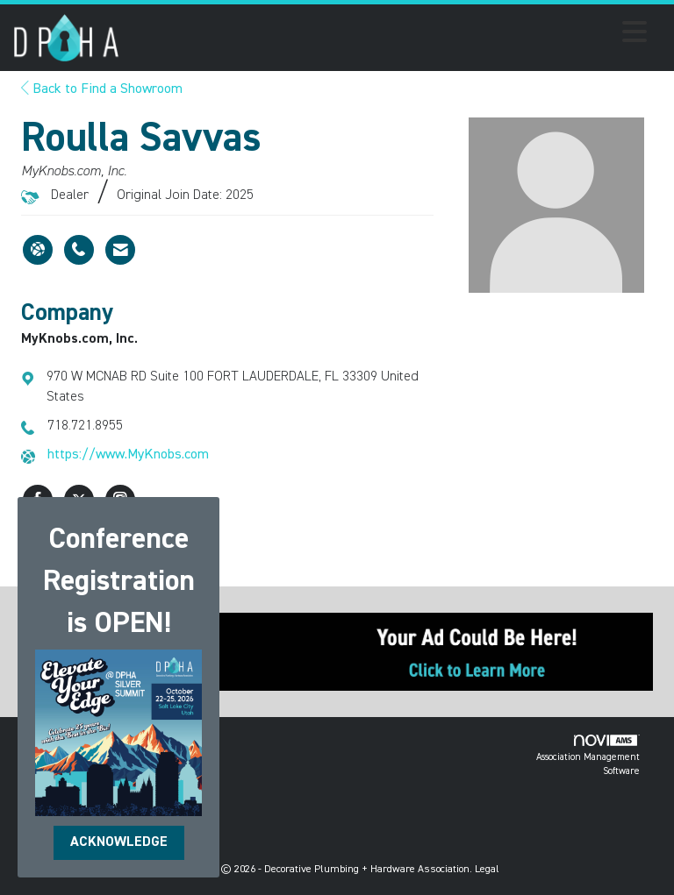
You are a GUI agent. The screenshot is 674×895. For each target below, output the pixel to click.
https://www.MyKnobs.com (128, 455)
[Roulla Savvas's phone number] (79, 249)
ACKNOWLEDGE (119, 842)
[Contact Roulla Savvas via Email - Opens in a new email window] (120, 249)
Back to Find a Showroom (102, 89)
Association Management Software (588, 755)
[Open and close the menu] (388, 35)
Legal (487, 869)
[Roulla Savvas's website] (37, 249)
